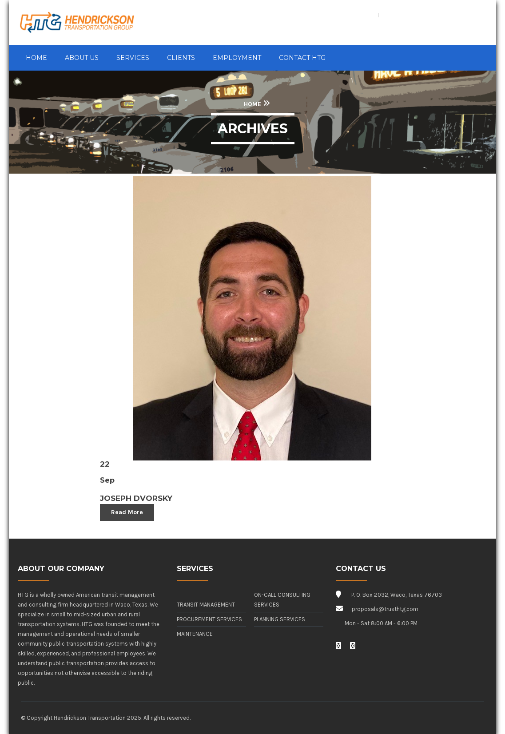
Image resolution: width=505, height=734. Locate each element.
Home (252, 104)
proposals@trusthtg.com (385, 609)
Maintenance (195, 634)
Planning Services (279, 619)
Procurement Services (209, 619)
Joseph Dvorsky (136, 498)
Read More (127, 512)
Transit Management (206, 604)
